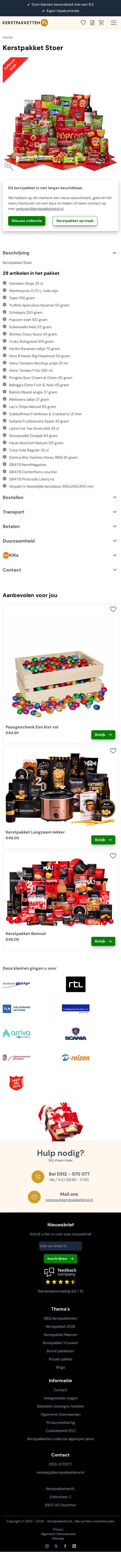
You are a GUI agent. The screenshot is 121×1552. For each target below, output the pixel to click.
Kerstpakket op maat (75, 220)
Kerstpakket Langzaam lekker (35, 832)
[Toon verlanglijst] (84, 22)
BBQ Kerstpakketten (60, 1318)
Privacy (58, 1529)
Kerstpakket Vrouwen (60, 1342)
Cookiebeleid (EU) (61, 1430)
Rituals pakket (60, 1359)
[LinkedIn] (74, 1546)
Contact (60, 1390)
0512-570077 (60, 1464)
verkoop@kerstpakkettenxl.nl (40, 208)
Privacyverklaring (60, 1422)
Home (7, 37)
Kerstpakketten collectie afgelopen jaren (60, 1438)
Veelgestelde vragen (61, 1398)
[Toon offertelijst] (93, 22)
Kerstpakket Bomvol (26, 933)
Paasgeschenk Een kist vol (32, 727)
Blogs (60, 1367)
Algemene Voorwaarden (61, 1414)
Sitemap (58, 1538)
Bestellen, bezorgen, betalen (60, 1406)
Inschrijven (57, 1258)
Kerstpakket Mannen (60, 1334)
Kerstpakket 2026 (60, 1326)
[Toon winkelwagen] (102, 22)
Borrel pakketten (60, 1351)
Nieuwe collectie (27, 220)
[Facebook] (65, 1546)
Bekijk (100, 734)
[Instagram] (47, 1546)
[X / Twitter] (56, 1546)
